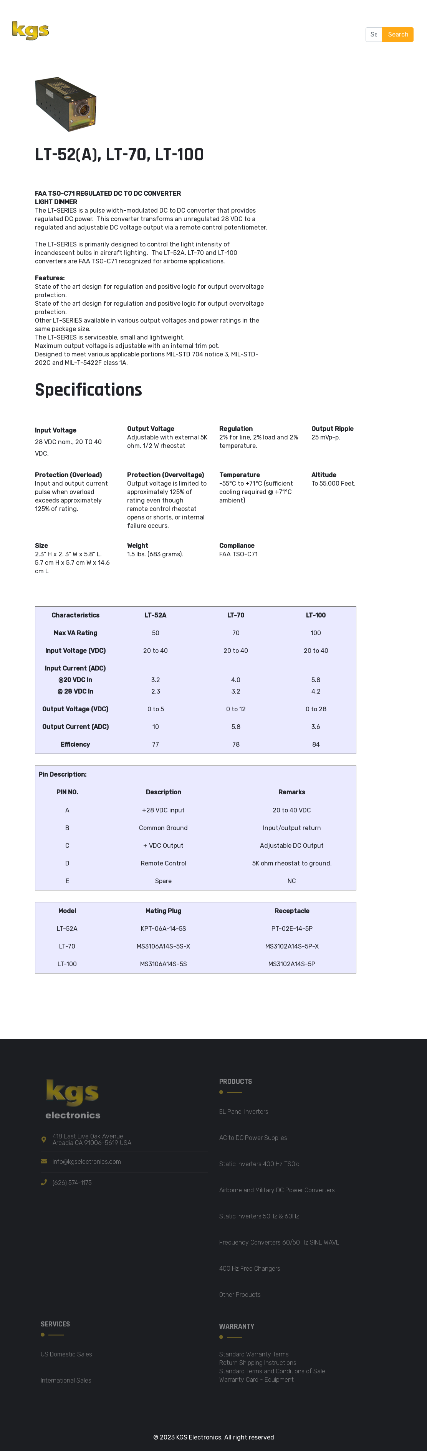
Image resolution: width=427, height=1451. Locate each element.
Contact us (168, 51)
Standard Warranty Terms (254, 1357)
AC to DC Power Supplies (253, 1141)
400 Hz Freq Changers (249, 1272)
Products (185, 17)
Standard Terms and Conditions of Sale (272, 1374)
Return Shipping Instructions (257, 1366)
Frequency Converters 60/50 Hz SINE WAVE (279, 1246)
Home (103, 17)
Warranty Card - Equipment (256, 1383)
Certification (120, 51)
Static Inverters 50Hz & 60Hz (259, 1219)
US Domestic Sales (66, 1357)
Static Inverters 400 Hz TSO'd (259, 1167)
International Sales (66, 1384)
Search (398, 34)
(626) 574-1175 (72, 1186)
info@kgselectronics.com (87, 1164)
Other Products (240, 1298)
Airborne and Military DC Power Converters (277, 1193)
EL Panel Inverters (243, 1115)
